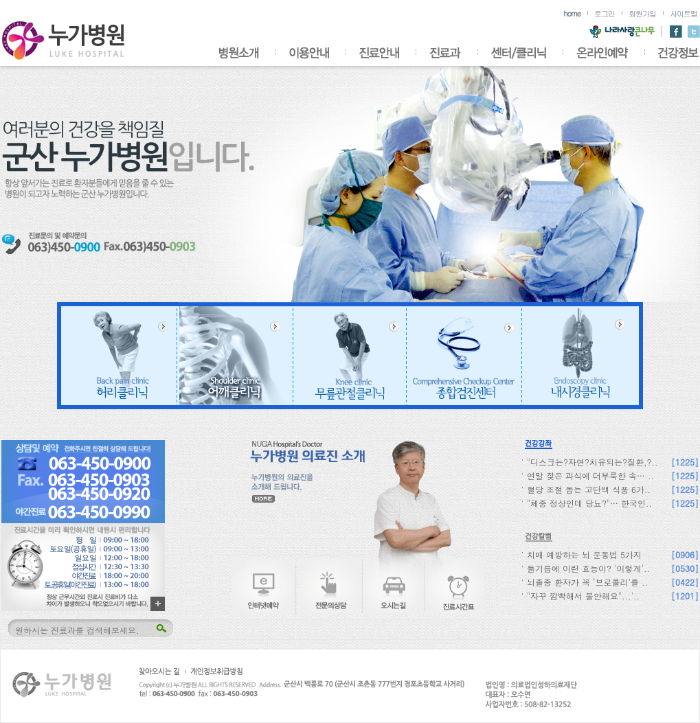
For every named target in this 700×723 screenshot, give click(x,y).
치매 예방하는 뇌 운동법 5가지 (584, 554)
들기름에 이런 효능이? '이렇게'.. (588, 568)
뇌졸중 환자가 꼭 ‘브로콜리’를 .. (587, 582)
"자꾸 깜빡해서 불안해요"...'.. (583, 595)
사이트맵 (683, 13)
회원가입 (642, 13)
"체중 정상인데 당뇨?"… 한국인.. (589, 503)
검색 (160, 628)
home (571, 13)
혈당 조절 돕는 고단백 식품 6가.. (589, 489)
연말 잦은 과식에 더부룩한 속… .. (590, 475)
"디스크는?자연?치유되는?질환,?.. (592, 462)
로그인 (604, 13)
